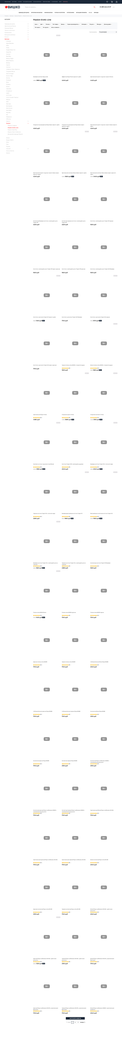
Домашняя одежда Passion (15, 134)
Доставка (14, 1)
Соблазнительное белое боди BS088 (99, 661)
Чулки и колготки (60, 12)
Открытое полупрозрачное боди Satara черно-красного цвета (73, 125)
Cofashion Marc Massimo (13, 69)
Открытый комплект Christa (97, 414)
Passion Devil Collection (14, 132)
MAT (7, 101)
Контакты (65, 1)
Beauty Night (9, 58)
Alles (7, 45)
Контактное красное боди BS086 (41, 760)
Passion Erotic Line (13, 127)
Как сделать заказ (27, 1)
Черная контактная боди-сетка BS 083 (71, 909)
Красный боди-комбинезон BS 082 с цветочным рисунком (44, 959)
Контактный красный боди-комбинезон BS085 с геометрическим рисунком (44, 811)
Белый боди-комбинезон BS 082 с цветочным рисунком (101, 910)
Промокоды (8, 1)
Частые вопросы (37, 1)
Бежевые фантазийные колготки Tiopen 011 (72, 513)
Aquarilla (8, 52)
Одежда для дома (24, 12)
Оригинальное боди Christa (40, 414)
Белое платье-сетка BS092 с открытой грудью (101, 365)
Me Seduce (9, 106)
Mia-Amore (9, 108)
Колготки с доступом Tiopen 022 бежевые (72, 317)
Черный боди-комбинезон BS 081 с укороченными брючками (74, 1009)
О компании (55, 1)
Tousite (8, 146)
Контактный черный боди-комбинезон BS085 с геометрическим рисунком (73, 811)
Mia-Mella (8, 110)
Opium (17, 121)
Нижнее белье (48, 12)
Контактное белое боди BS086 (97, 711)
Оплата (20, 1)
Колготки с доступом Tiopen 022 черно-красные (44, 365)
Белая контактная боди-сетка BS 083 (99, 859)
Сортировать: (93, 32)
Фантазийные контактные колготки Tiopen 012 (101, 513)
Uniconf (17, 148)
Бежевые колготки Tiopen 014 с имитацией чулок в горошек (45, 563)
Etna (7, 82)
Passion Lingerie (12, 125)
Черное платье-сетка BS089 (68, 661)
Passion (17, 123)
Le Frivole (8, 95)
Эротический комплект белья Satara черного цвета (74, 172)
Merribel (8, 104)
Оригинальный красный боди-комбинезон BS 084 (45, 859)
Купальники (70, 12)
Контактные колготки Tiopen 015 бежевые (100, 563)
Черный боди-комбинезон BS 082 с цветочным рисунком (73, 959)
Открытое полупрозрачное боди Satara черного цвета (46, 124)
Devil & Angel (9, 73)
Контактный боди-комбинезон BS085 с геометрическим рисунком (99, 761)
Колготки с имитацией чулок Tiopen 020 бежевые (102, 269)
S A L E (90, 12)
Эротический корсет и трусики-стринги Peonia (101, 76)
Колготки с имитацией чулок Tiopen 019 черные (101, 221)
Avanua (8, 54)
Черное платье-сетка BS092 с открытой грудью (73, 365)
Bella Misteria (10, 60)
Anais (7, 47)
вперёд (82, 1022)
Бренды (96, 12)
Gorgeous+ (9, 91)
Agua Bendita (10, 43)
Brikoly (8, 63)
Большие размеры (81, 12)
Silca (7, 142)
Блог (60, 1)
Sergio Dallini (10, 140)
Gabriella (8, 88)
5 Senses (8, 41)
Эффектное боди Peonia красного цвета (71, 76)
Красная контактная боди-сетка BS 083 (42, 909)
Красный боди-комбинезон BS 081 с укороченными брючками (45, 1009)
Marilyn (8, 99)
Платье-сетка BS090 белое (39, 612)
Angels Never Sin (10, 50)
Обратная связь (46, 1)
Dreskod (8, 80)
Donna (8, 78)
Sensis (8, 138)
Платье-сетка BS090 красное (69, 612)
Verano (8, 153)
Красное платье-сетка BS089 (40, 661)
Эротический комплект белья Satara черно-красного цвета (103, 173)
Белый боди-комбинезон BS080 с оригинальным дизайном (102, 1009)
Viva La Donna (10, 151)
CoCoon (8, 67)
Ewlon (8, 86)
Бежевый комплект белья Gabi (40, 76)
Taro (7, 144)
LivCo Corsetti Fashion (12, 97)
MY (7, 114)
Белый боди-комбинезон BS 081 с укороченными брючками (102, 959)
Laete (7, 93)
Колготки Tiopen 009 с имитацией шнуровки (72, 464)
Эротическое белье (36, 12)
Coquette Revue (10, 71)
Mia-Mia (8, 112)
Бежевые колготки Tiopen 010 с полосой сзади (101, 464)
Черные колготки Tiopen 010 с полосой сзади (44, 513)
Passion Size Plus (12, 130)
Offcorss (8, 119)
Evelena (8, 84)
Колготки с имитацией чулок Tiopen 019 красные (73, 269)
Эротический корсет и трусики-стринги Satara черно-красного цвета (46, 173)
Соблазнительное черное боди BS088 (71, 711)
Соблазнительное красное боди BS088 (42, 711)
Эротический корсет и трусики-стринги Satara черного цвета (103, 125)
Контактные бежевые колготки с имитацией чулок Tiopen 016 (45, 221)
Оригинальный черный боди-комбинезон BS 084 (74, 859)
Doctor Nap (9, 76)
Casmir (8, 65)
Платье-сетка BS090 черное (97, 612)
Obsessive (9, 117)
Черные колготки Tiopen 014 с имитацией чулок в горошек (74, 563)
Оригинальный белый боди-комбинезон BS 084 (102, 810)
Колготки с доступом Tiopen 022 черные (100, 317)
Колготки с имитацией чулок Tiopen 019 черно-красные (46, 269)
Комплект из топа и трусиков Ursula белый (43, 464)
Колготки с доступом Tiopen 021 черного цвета (44, 317)
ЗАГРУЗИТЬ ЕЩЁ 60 (75, 1018)
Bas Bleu (8, 56)
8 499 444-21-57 (105, 7)
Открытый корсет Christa (68, 414)
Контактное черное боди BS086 (69, 760)
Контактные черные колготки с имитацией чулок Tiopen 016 (73, 221)
